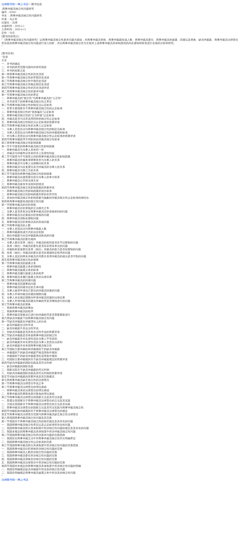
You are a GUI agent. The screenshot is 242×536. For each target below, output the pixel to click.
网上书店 (23, 4)
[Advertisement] (115, 508)
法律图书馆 (8, 4)
